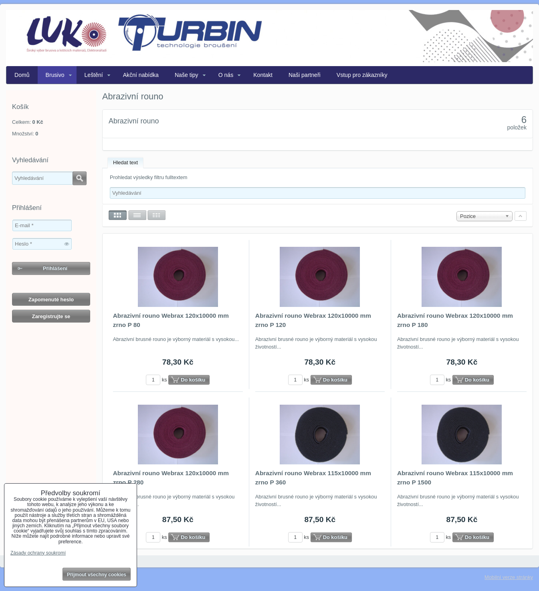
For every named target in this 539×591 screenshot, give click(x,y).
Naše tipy (186, 75)
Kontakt (263, 75)
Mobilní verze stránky (508, 577)
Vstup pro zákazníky (362, 75)
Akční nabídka (141, 75)
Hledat (80, 178)
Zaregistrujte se (51, 316)
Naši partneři (305, 75)
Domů (22, 75)
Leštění (94, 75)
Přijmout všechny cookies (96, 574)
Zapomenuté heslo (51, 300)
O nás (226, 75)
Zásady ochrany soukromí (38, 553)
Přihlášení (55, 268)
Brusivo (55, 75)
